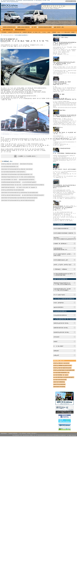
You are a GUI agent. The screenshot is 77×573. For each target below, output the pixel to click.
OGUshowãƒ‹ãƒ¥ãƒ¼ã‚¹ (20, 29)
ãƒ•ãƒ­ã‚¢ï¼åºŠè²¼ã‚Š (27, 32)
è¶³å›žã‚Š (54, 32)
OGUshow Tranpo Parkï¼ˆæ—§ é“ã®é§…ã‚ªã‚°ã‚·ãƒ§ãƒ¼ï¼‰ (18, 177)
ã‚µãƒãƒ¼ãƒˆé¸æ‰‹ (59, 27)
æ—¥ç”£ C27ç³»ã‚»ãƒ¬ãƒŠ (60, 379)
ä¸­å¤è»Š (34, 27)
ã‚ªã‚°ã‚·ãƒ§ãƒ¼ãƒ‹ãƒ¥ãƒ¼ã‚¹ (21, 35)
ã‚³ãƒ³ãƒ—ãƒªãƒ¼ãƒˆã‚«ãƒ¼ (9, 27)
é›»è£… (59, 32)
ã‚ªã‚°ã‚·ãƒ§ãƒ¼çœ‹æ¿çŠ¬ (61, 260)
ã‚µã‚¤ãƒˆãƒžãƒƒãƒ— (13, 433)
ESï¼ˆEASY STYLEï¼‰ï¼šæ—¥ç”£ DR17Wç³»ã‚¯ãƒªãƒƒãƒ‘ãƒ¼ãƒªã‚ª (19, 197)
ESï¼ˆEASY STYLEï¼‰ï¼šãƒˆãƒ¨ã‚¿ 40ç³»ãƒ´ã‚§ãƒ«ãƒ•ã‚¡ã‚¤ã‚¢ (18, 200)
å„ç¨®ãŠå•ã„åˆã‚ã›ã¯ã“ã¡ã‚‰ (58, 7)
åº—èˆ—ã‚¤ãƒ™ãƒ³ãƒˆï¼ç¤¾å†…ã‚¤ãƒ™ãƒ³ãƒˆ (63, 254)
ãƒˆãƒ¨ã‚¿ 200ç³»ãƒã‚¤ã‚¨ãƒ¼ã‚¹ (10, 164)
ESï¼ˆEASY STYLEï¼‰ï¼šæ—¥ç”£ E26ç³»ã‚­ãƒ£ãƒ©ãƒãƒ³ (17, 174)
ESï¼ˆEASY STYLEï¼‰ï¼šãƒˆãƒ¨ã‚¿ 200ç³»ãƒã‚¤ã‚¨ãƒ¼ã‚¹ (17, 169)
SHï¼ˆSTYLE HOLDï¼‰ (59, 384)
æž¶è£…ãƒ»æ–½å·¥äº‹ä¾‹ (23, 27)
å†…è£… (44, 32)
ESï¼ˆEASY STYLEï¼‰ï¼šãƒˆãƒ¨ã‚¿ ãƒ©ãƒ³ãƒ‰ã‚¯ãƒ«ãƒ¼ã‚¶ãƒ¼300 (20, 192)
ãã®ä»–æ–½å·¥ (66, 32)
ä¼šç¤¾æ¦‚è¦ (4, 433)
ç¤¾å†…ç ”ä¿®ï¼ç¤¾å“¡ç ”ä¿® (62, 264)
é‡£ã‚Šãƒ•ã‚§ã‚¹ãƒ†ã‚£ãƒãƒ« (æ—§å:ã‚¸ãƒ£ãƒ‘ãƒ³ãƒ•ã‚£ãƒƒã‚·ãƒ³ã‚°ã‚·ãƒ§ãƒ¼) (23, 184)
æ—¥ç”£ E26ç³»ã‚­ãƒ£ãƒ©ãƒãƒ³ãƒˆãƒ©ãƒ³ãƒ (14, 171)
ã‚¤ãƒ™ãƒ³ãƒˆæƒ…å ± (8, 29)
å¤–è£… (49, 32)
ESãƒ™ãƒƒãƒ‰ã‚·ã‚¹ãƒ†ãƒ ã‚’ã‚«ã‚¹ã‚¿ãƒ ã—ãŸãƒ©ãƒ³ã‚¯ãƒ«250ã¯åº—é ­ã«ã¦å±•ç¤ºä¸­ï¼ (64, 63)
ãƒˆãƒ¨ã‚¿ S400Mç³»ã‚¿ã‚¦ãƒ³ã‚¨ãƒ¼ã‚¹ (63, 365)
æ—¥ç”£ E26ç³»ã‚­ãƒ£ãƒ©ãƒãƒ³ (10, 166)
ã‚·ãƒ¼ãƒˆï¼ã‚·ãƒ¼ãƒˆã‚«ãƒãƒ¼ (14, 32)
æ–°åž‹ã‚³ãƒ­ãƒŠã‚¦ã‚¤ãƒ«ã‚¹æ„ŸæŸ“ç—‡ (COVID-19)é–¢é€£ (63, 274)
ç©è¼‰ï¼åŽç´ (37, 32)
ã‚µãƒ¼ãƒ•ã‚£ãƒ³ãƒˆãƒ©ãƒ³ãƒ (27, 179)
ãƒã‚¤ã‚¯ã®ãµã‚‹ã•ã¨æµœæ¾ (27, 187)
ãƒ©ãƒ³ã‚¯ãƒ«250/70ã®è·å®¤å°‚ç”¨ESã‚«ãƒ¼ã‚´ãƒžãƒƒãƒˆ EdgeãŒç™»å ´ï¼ (62, 83)
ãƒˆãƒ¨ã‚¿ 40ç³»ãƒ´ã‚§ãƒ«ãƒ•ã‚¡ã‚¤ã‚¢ (11, 195)
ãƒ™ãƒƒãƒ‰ (4, 32)
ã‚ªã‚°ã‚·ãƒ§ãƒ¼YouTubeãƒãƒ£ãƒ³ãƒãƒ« (65, 233)
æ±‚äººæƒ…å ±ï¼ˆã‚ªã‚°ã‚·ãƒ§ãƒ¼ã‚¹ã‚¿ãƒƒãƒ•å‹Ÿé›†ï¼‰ (65, 238)
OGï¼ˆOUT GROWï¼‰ (59, 382)
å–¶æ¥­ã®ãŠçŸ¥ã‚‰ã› (61, 243)
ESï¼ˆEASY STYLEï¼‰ (26, 164)
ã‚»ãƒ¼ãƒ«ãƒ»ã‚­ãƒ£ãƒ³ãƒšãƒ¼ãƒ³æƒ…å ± (60, 249)
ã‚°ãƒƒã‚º (73, 32)
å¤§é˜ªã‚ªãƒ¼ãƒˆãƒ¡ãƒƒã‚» (8, 187)
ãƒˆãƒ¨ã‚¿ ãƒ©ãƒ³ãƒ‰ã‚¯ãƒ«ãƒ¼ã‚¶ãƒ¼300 (13, 190)
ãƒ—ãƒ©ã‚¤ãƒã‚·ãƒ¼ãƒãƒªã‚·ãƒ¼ (28, 433)
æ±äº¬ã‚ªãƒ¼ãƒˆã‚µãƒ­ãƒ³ (29, 182)
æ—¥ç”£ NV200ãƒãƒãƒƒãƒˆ (9, 179)
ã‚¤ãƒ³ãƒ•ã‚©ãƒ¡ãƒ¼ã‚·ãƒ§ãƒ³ (45, 27)
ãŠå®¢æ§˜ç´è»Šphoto (60, 269)
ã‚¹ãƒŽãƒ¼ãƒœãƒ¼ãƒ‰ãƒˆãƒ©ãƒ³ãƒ (11, 182)
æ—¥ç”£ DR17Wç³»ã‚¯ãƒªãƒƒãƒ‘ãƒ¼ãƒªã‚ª (33, 195)
